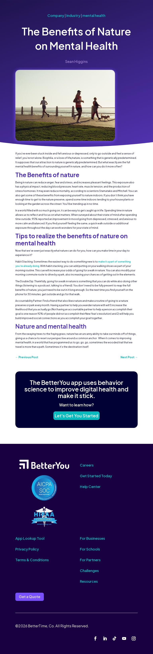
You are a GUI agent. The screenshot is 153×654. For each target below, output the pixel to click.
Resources (89, 581)
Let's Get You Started (76, 414)
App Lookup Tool (29, 538)
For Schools (90, 549)
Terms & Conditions (32, 559)
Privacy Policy (27, 549)
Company (55, 15)
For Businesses (92, 538)
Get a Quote (29, 596)
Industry (73, 15)
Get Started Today (96, 475)
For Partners (90, 559)
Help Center (90, 486)
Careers (87, 465)
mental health (93, 15)
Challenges (89, 570)
